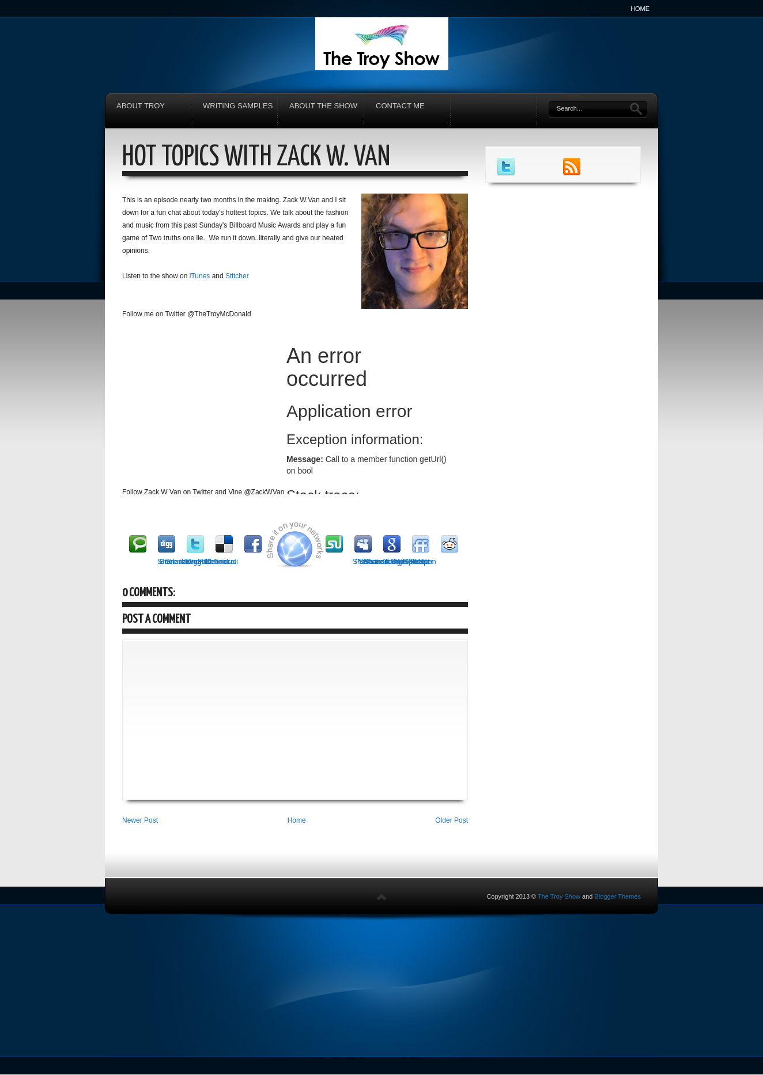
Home (639, 8)
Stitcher (238, 276)
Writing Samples (238, 105)
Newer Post (140, 820)
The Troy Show (559, 896)
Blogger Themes (617, 896)
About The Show (323, 105)
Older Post (451, 820)
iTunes (200, 276)
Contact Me (400, 105)
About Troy (140, 105)
